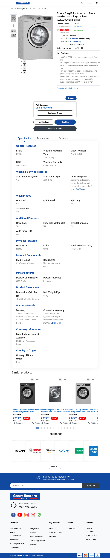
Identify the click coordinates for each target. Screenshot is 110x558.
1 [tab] (24, 62)
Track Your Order (55, 533)
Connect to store (55, 129)
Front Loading (36, 9)
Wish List (52, 537)
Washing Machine (23, 9)
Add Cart (36, 423)
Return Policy (91, 539)
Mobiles (33, 533)
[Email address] (46, 485)
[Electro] (23, 3)
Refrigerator (34, 528)
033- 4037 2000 (28, 506)
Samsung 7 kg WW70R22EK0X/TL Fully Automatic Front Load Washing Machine (55, 411)
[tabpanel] (35, 37)
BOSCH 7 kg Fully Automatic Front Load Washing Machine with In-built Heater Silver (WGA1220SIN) (82, 411)
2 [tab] (24, 65)
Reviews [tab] (63, 138)
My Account (54, 528)
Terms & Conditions (90, 529)
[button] (82, 2)
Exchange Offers (55, 113)
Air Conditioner (16, 528)
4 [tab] (24, 72)
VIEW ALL (55, 466)
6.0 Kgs (46, 9)
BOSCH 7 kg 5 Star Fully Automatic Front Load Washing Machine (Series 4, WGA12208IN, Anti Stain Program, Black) (27, 411)
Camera (33, 545)
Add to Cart (44, 122)
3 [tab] (24, 69)
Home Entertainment (15, 534)
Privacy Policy (91, 535)
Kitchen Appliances (37, 541)
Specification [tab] (24, 138)
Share (71, 98)
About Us (71, 528)
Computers (14, 547)
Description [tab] (43, 138)
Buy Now (65, 122)
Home (12, 9)
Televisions (14, 539)
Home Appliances (36, 537)
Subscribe (91, 485)
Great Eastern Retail (20, 555)
